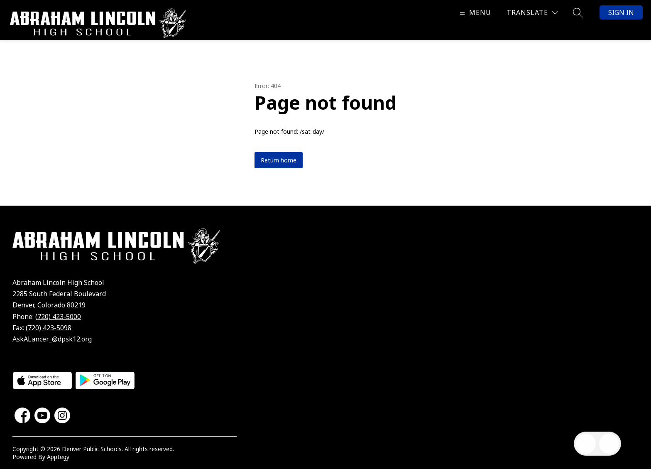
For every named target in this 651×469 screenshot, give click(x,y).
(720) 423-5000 (58, 316)
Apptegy (58, 457)
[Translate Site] (532, 12)
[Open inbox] (586, 444)
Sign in (621, 12)
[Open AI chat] (609, 444)
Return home (278, 160)
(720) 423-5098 (48, 327)
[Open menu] (474, 12)
